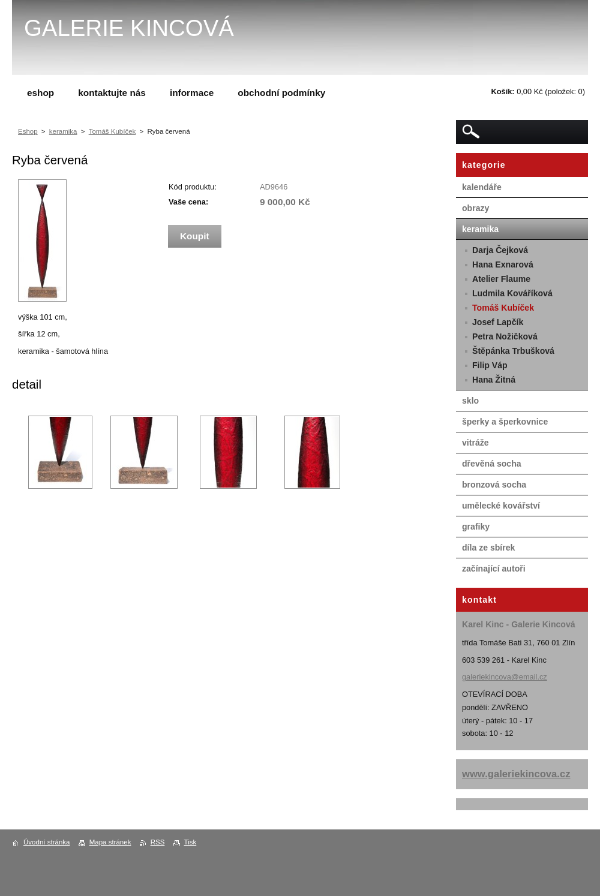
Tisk (190, 842)
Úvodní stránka (46, 842)
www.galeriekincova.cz (516, 774)
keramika (63, 131)
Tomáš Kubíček (112, 131)
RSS (158, 842)
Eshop (28, 131)
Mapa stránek (110, 842)
